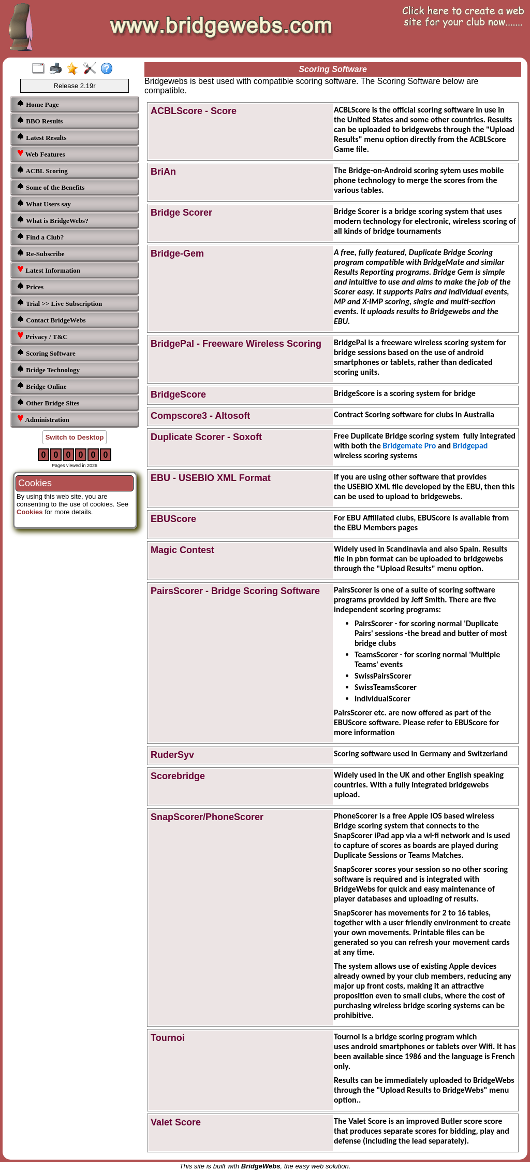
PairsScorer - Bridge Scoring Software (235, 591)
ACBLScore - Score (194, 111)
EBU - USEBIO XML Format (211, 478)
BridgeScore (178, 394)
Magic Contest (182, 550)
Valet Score (176, 1122)
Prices (30, 286)
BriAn (163, 171)
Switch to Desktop (75, 437)
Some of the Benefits (50, 186)
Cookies (30, 512)
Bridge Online (42, 386)
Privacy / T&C (42, 336)
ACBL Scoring (42, 170)
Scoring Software (46, 352)
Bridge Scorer (181, 212)
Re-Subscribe (41, 253)
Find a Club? (40, 236)
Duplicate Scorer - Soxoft (206, 437)
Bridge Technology (48, 369)
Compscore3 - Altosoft (200, 416)
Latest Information (48, 269)
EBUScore (173, 519)
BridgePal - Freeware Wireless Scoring (236, 344)
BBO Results (40, 120)
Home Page (37, 104)
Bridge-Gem (177, 253)
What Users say (44, 203)
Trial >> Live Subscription (59, 303)
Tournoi (168, 1038)
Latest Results (42, 137)
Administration (43, 419)
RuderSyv (172, 755)
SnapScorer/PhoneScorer (207, 817)
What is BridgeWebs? (53, 220)
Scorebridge (178, 776)
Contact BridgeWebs (51, 319)
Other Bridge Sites (48, 402)
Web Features (41, 153)
